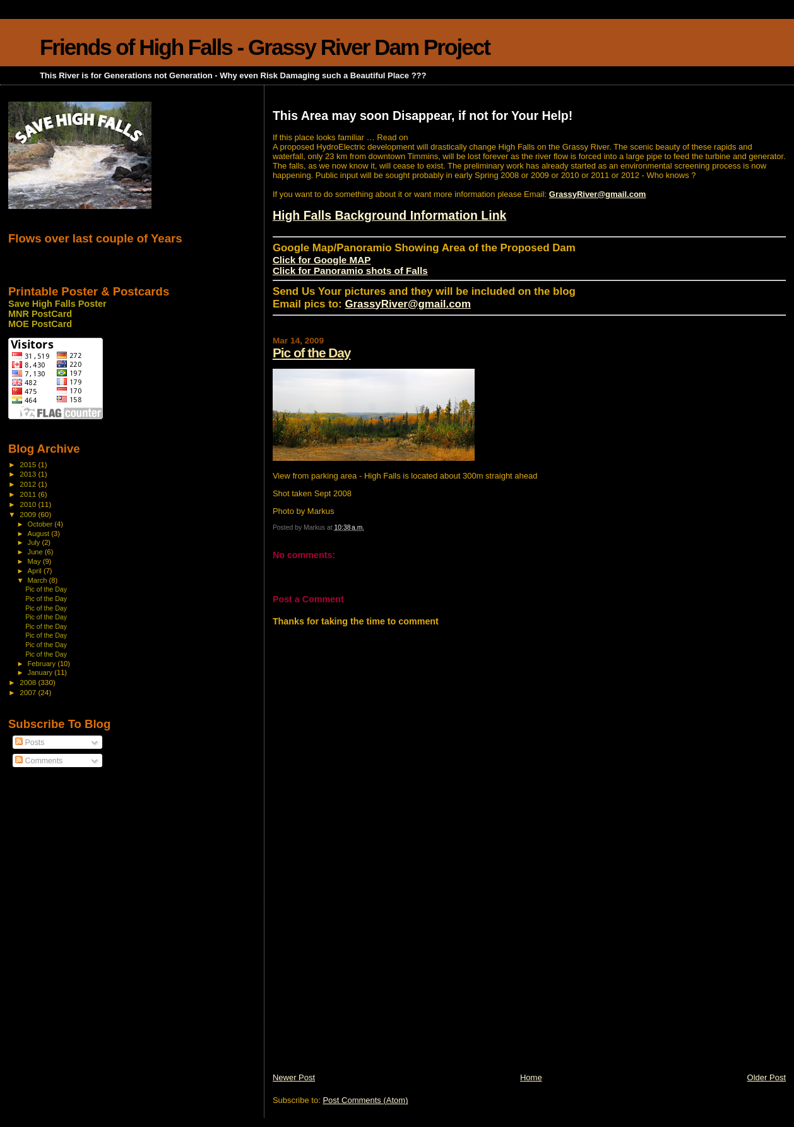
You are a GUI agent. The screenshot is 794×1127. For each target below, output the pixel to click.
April (36, 571)
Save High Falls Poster (57, 304)
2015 (29, 464)
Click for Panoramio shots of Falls (350, 270)
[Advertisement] (367, 984)
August (40, 533)
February (43, 663)
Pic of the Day (312, 352)
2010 (29, 504)
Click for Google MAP (321, 259)
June (36, 552)
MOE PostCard (40, 324)
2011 (29, 494)
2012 (29, 484)
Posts (29, 742)
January (41, 672)
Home (531, 1077)
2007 (29, 692)
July (35, 542)
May (35, 561)
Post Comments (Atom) (365, 1100)
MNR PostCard (40, 314)
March (38, 580)
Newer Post (294, 1077)
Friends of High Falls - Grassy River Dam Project (265, 47)
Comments (38, 760)
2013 (29, 474)
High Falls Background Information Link (390, 215)
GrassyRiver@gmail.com (597, 194)
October (41, 524)
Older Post (766, 1077)
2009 (29, 514)
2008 (29, 682)
